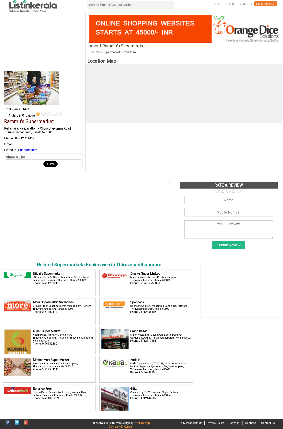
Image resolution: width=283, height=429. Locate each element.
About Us (250, 422)
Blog (217, 4)
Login (230, 4)
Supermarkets (28, 150)
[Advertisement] (43, 42)
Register (246, 4)
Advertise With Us (191, 422)
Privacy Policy (215, 422)
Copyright (235, 422)
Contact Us (268, 422)
